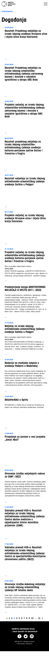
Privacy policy (21, 643)
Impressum (29, 643)
